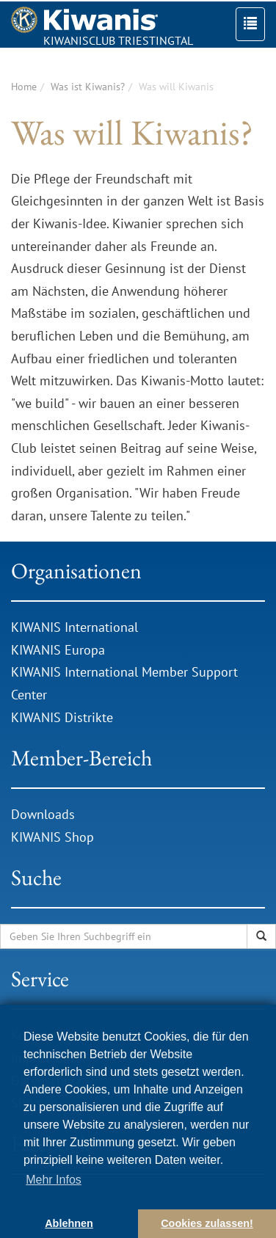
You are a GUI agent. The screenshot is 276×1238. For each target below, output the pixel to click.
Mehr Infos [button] (53, 1179)
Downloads (45, 814)
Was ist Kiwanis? (88, 86)
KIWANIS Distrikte (62, 717)
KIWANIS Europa (58, 649)
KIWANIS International (74, 627)
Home (24, 86)
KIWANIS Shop (52, 837)
